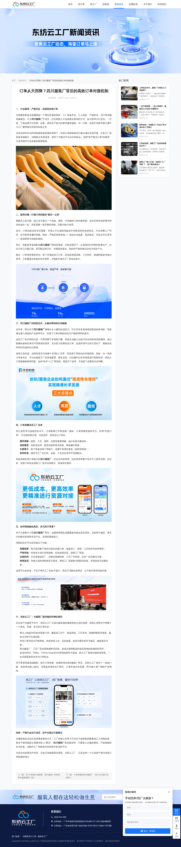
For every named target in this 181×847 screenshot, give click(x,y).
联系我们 (162, 4)
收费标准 (133, 4)
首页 (70, 4)
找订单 (81, 4)
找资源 (105, 4)
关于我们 (147, 4)
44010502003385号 (112, 841)
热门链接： (16, 836)
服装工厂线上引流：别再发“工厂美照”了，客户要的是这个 (152, 163)
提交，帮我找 (147, 831)
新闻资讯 (119, 4)
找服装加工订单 (29, 836)
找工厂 (93, 4)
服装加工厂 (42, 836)
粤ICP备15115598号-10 (86, 841)
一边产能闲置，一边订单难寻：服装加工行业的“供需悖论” (152, 107)
